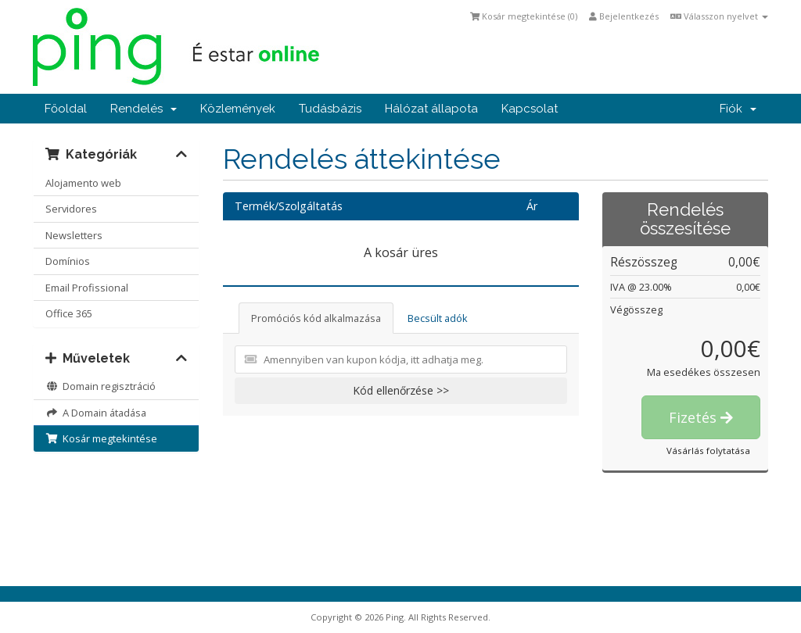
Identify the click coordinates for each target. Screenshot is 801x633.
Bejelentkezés (624, 16)
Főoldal (66, 109)
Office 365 (68, 313)
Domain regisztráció (100, 386)
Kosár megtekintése (101, 438)
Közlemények (237, 109)
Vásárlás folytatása (708, 450)
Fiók (738, 109)
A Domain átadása (95, 413)
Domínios (67, 261)
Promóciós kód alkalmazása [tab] (316, 318)
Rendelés (143, 109)
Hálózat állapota (431, 109)
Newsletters (73, 235)
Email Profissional (86, 288)
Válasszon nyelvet (719, 16)
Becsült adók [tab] (438, 318)
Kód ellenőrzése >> (401, 390)
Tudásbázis (330, 109)
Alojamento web (83, 183)
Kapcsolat (529, 109)
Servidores (71, 209)
